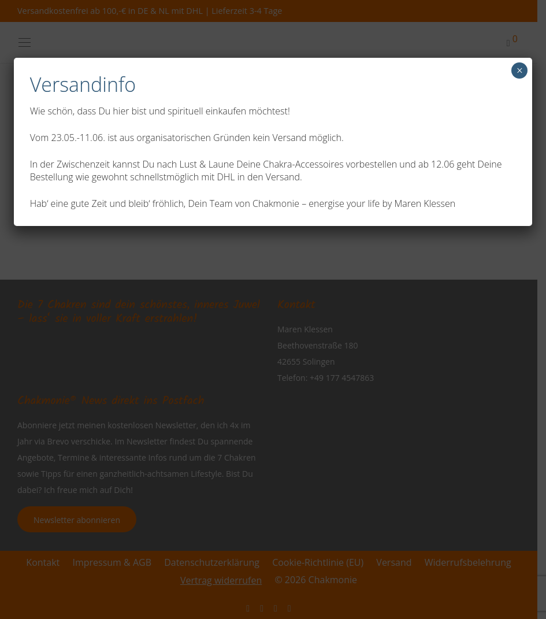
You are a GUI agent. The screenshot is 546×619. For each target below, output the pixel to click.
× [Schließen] (520, 70)
